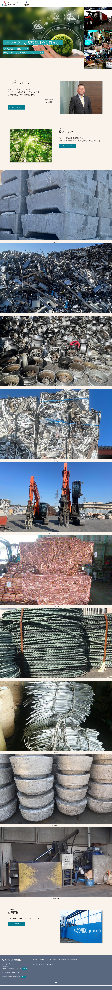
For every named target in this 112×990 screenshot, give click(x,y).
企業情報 (16, 924)
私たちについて (67, 146)
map (25, 968)
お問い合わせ (73, 959)
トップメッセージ (17, 107)
